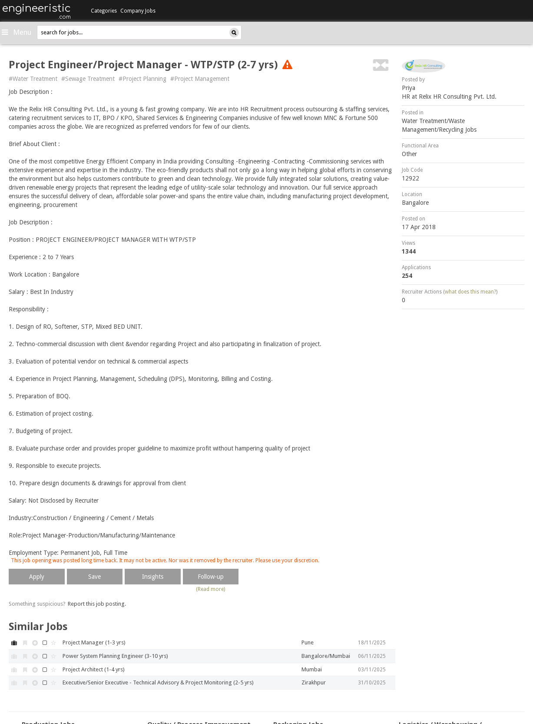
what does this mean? (470, 292)
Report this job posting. (97, 604)
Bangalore (415, 202)
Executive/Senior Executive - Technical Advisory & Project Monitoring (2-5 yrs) (158, 682)
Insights (152, 576)
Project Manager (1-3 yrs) (94, 642)
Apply (36, 576)
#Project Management (199, 78)
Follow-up (211, 576)
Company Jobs (138, 11)
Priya (408, 87)
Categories (104, 11)
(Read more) (210, 589)
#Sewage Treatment (88, 78)
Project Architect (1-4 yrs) (94, 669)
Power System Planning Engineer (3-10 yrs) (115, 656)
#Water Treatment (33, 78)
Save (94, 576)
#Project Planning (142, 78)
